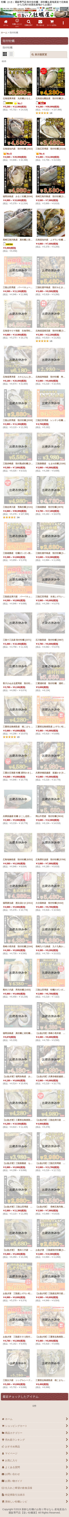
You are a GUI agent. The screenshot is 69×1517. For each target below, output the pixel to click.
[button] (28, 23)
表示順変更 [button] (39, 54)
